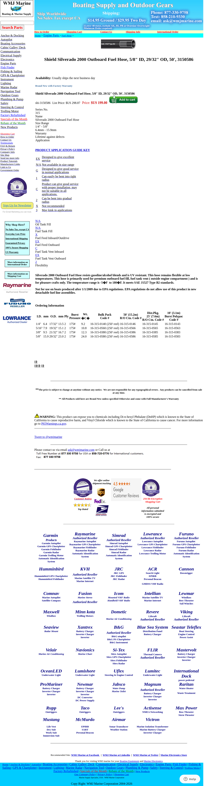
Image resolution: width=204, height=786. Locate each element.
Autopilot (36, 764)
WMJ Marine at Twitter (145, 755)
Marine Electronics (153, 761)
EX (37, 241)
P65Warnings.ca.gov (53, 423)
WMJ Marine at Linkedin (116, 755)
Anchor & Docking (20, 764)
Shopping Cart (121, 774)
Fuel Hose (67, 35)
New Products (142, 771)
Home (38, 35)
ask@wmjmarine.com (81, 449)
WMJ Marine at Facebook (85, 755)
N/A (38, 221)
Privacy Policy (105, 774)
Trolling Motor (192, 767)
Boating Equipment (129, 761)
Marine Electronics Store (174, 755)
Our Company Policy (85, 774)
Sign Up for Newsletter (17, 205)
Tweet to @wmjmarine (48, 436)
